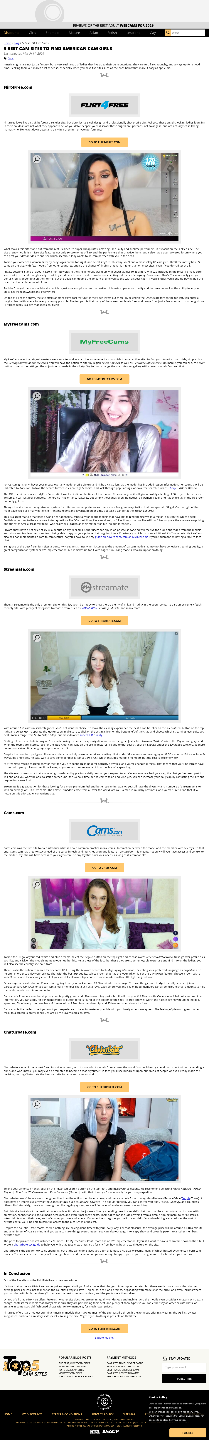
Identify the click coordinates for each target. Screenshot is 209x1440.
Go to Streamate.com (104, 620)
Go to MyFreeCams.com (104, 379)
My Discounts (32, 1414)
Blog (16, 43)
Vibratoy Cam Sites (70, 1373)
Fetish (112, 32)
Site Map (129, 1414)
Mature (74, 32)
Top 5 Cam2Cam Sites (71, 1369)
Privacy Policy (103, 1414)
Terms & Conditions (67, 1414)
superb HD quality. (91, 735)
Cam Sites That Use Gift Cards (125, 1363)
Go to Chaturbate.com (104, 1087)
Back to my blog (104, 1337)
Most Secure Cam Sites (73, 1366)
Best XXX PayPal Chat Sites (123, 1366)
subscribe (184, 1378)
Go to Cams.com (104, 867)
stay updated (176, 1358)
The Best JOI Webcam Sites (74, 1363)
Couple (186, 1198)
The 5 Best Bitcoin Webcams (124, 1376)
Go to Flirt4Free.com (105, 142)
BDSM (86, 608)
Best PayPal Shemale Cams (123, 1369)
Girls (32, 32)
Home (7, 43)
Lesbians (133, 32)
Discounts (11, 32)
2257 (110, 1419)
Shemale (52, 32)
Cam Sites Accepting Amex (123, 1373)
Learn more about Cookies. (163, 1423)
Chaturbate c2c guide (27, 1244)
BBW (94, 608)
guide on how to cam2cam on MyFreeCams (121, 537)
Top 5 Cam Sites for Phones (76, 1376)
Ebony (172, 488)
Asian (94, 32)
